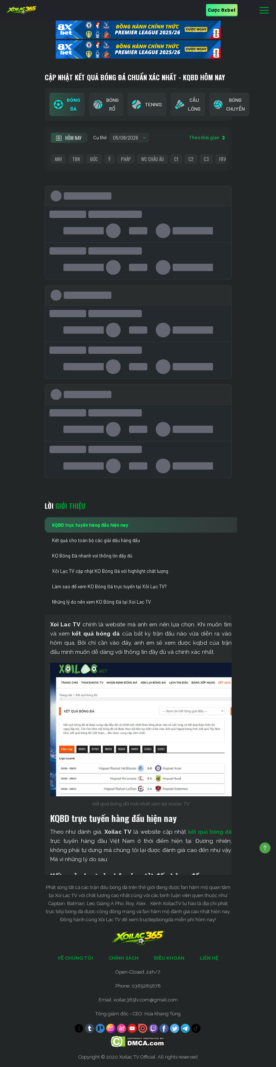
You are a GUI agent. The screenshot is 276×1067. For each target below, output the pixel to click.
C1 (176, 159)
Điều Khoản (169, 958)
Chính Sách (123, 958)
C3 (206, 159)
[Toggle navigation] (264, 10)
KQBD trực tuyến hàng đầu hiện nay (90, 525)
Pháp (126, 159)
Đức (94, 159)
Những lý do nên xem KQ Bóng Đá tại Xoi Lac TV (101, 602)
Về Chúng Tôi (75, 958)
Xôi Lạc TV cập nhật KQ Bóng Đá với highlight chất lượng (110, 571)
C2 (191, 159)
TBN (76, 159)
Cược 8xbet (222, 10)
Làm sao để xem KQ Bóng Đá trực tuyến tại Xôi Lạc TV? (109, 586)
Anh (58, 159)
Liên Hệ (209, 958)
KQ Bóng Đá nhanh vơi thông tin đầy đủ (92, 556)
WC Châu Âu (152, 159)
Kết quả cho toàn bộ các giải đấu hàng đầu (96, 540)
